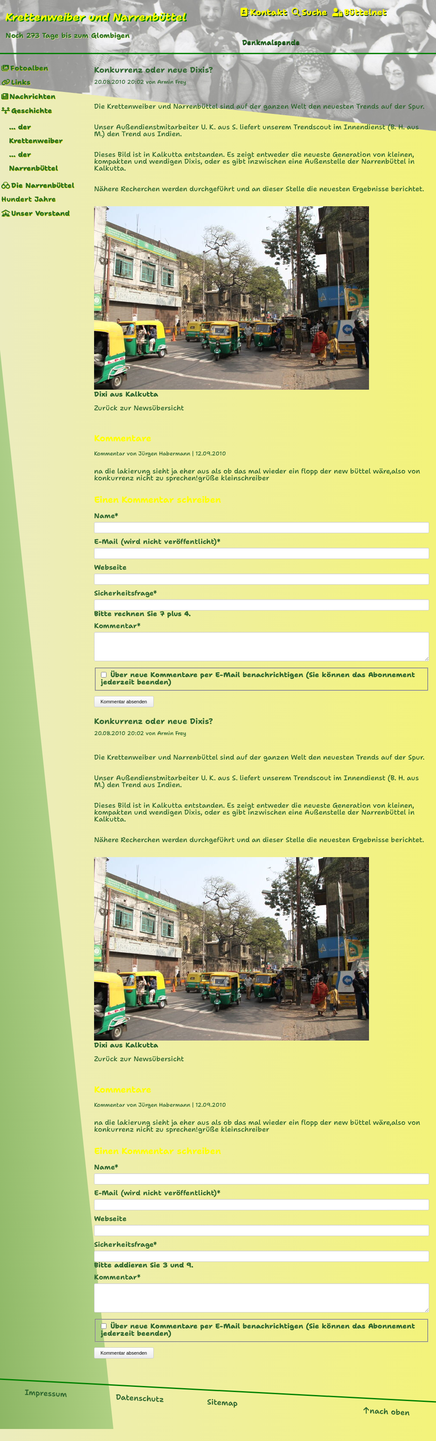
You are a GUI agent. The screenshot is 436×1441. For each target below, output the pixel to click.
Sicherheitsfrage (125, 593)
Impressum (46, 1403)
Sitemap (222, 1413)
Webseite (110, 567)
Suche (314, 12)
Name (112, 516)
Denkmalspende (271, 42)
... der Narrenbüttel (33, 161)
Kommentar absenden (124, 706)
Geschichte (31, 110)
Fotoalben (29, 68)
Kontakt (268, 12)
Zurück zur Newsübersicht (139, 407)
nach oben (390, 1422)
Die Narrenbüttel (42, 185)
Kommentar (117, 626)
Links (20, 82)
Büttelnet (365, 12)
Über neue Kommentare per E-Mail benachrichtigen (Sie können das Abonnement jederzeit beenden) (258, 683)
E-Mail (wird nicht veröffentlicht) (157, 541)
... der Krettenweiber (36, 133)
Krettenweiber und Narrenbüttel (95, 17)
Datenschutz (140, 1408)
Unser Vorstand (40, 213)
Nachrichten (32, 96)
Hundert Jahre (28, 199)
